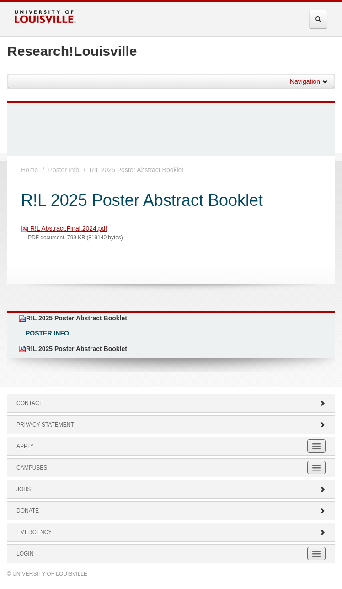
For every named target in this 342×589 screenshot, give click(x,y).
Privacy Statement (171, 424)
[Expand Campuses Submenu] (316, 467)
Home (29, 169)
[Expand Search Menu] (318, 19)
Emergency (171, 532)
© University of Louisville (47, 574)
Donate (171, 511)
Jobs (171, 489)
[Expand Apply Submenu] (316, 446)
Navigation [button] (309, 81)
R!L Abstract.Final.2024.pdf (64, 228)
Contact (171, 403)
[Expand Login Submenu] (316, 553)
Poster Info (64, 169)
